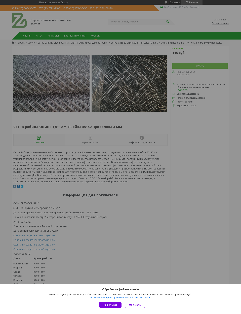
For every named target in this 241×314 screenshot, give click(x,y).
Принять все (110, 305)
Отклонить (135, 305)
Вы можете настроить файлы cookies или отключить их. (119, 297)
